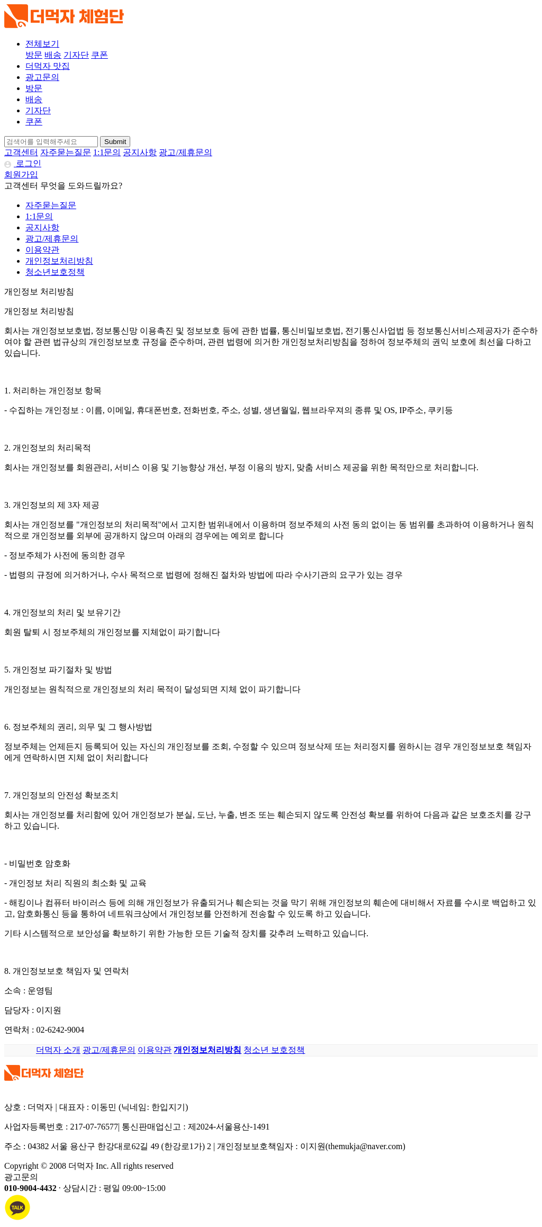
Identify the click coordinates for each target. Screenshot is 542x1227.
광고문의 (42, 77)
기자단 (76, 54)
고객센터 (21, 152)
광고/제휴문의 (185, 152)
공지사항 (140, 152)
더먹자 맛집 (47, 65)
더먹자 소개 (58, 1049)
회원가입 (21, 174)
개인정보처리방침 (59, 260)
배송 (52, 54)
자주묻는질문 (65, 152)
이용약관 (42, 249)
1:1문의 (107, 152)
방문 (33, 54)
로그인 (22, 163)
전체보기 (42, 43)
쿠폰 (99, 54)
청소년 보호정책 (274, 1049)
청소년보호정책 (55, 271)
